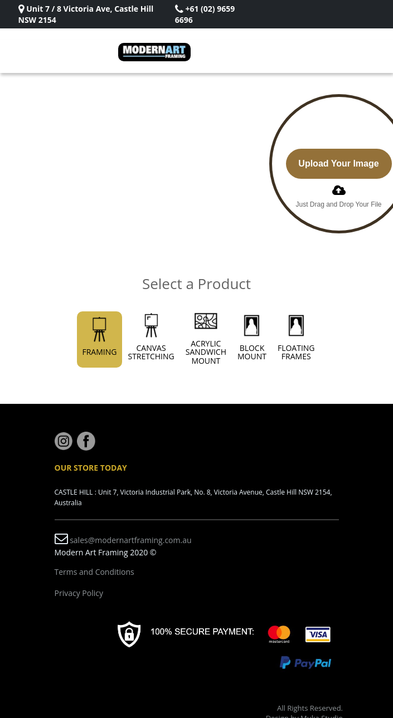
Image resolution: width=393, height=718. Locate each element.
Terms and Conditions (94, 571)
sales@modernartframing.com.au (130, 540)
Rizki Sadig (77, 19)
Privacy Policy (79, 593)
